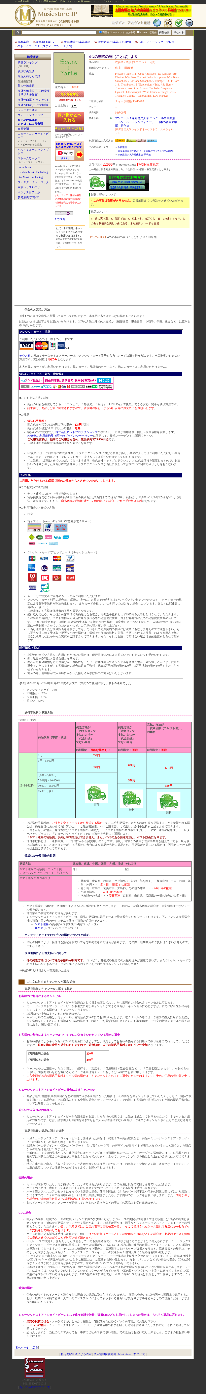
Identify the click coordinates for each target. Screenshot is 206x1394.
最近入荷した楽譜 (29, 76)
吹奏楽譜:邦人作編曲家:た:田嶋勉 (134, 154)
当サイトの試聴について (34, 1387)
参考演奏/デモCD (28, 197)
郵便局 (39, 927)
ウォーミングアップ (30, 115)
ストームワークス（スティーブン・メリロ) (45, 46)
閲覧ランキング (27, 62)
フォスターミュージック (33, 182)
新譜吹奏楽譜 (26, 71)
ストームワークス (29, 158)
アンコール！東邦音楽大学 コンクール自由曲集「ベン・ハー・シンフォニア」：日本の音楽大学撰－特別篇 (146, 122)
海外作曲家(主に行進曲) (33, 105)
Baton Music (25, 167)
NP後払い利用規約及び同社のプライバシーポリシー (60, 435)
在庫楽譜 (23, 128)
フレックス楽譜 (27, 110)
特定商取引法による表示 (76, 1354)
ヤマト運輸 (42, 924)
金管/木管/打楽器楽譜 (77, 42)
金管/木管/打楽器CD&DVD (114, 42)
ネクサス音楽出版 (29, 192)
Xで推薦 (60, 219)
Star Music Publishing (30, 177)
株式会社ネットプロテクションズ (77, 432)
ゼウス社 (25, 355)
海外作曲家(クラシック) (33, 99)
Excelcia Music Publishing (33, 172)
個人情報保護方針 (105, 1354)
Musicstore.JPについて (131, 1354)
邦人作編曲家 (26, 85)
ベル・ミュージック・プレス (156, 42)
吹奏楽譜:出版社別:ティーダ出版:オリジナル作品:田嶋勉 (145, 151)
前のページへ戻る (26, 1347)
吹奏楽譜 (23, 42)
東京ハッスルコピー (30, 187)
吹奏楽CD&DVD (46, 42)
